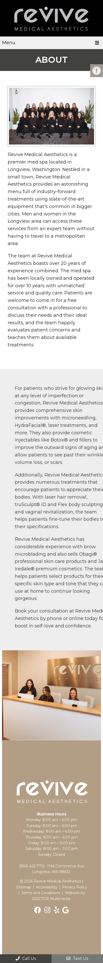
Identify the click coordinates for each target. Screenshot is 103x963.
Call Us (26, 958)
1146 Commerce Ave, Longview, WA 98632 (58, 869)
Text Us (77, 958)
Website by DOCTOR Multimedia (58, 895)
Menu (8, 43)
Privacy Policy (74, 887)
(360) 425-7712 (32, 866)
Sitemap (23, 887)
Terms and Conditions (40, 892)
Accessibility (46, 887)
